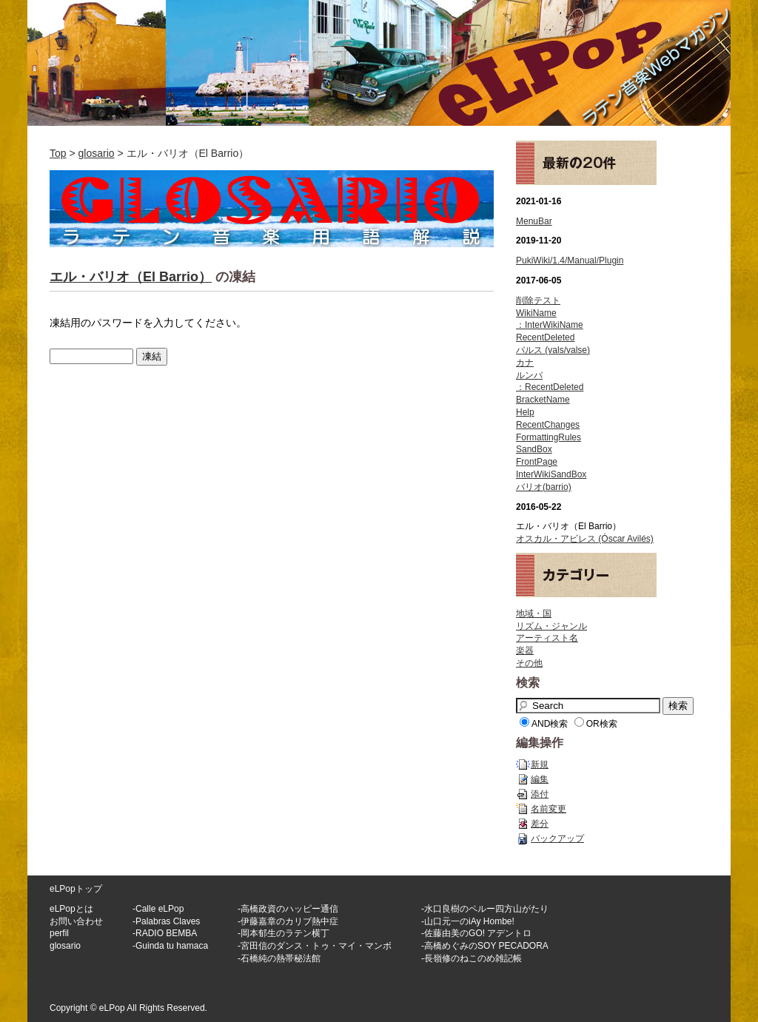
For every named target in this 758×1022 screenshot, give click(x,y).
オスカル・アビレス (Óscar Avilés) (585, 539)
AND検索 (549, 724)
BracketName (543, 399)
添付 (540, 794)
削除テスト (538, 300)
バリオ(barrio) (543, 487)
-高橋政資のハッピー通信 (288, 909)
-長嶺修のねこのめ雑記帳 (471, 958)
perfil (59, 933)
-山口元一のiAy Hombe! (467, 921)
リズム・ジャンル (551, 626)
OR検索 (601, 724)
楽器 (525, 650)
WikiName (536, 313)
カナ (525, 362)
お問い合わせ (76, 921)
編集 (540, 779)
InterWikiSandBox (551, 474)
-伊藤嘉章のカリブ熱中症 (288, 921)
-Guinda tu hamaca (170, 946)
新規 (540, 764)
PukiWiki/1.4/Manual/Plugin (569, 260)
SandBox (534, 449)
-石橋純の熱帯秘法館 (279, 958)
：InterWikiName (549, 325)
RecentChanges (548, 425)
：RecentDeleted (549, 387)
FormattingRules (548, 437)
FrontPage (536, 462)
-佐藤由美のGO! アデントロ (476, 933)
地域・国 (533, 613)
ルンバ (529, 375)
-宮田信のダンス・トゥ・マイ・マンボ (315, 946)
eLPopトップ (76, 889)
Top (58, 153)
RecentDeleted (545, 337)
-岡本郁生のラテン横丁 (283, 933)
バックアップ (557, 838)
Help (525, 412)
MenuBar (534, 221)
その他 (529, 663)
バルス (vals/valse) (553, 350)
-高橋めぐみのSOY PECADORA (485, 946)
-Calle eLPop (158, 909)
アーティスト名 (547, 638)
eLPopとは (71, 909)
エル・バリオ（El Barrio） (131, 276)
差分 (540, 823)
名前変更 (548, 809)
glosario (96, 153)
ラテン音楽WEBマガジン (379, 63)
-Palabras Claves (166, 921)
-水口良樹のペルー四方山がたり (485, 909)
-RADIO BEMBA (165, 933)
